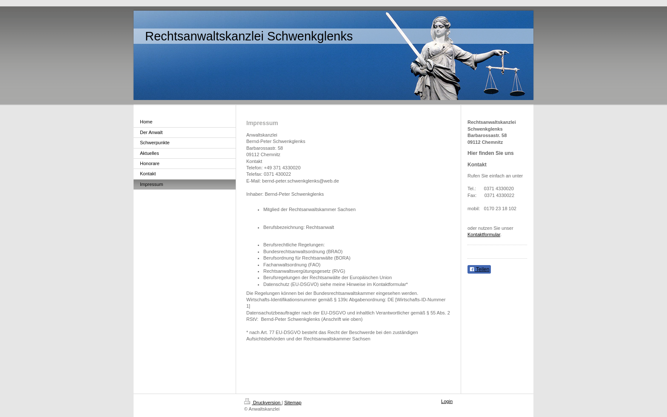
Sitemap (292, 402)
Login (447, 401)
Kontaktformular (483, 234)
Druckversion (263, 402)
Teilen (479, 269)
